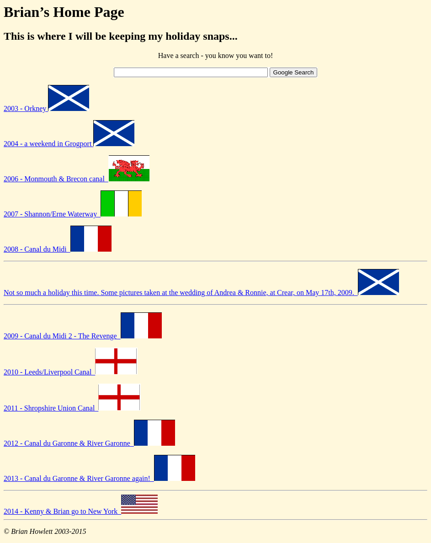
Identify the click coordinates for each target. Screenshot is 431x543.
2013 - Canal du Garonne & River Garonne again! (99, 478)
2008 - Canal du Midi (58, 249)
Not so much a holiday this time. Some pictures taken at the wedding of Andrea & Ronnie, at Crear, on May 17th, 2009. (201, 292)
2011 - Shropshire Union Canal (72, 408)
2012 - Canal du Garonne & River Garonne (89, 443)
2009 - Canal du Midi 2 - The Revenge (83, 336)
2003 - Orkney (46, 108)
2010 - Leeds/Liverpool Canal (71, 372)
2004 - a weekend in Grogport (69, 144)
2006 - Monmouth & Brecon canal (76, 179)
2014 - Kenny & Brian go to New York (81, 511)
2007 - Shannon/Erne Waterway (73, 214)
